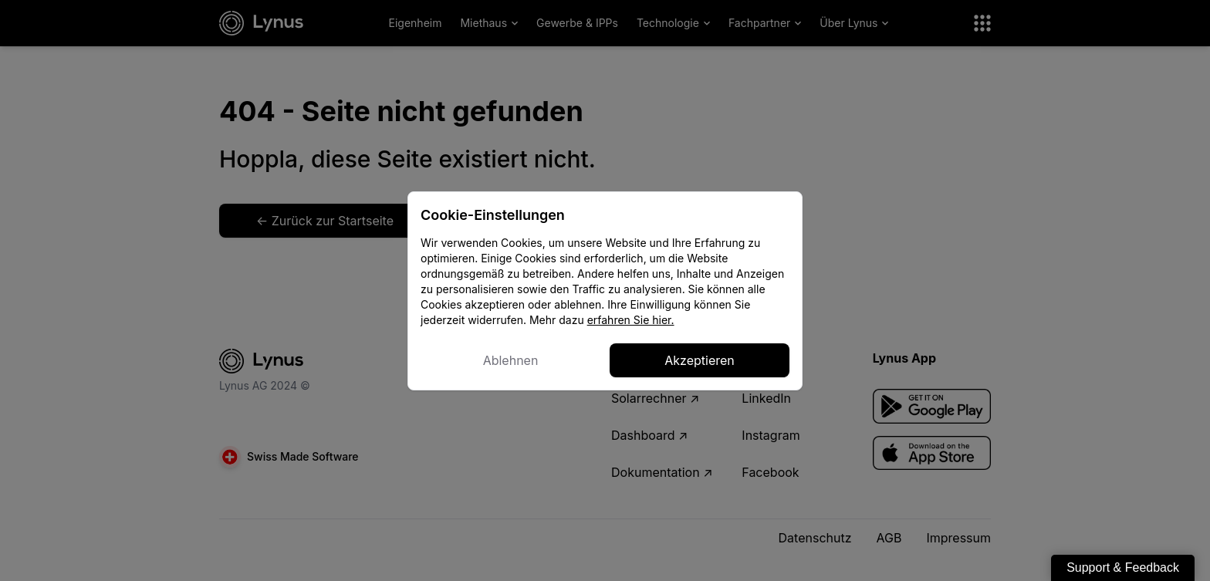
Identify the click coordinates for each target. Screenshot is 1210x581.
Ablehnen (511, 360)
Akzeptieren (699, 360)
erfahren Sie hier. (630, 319)
